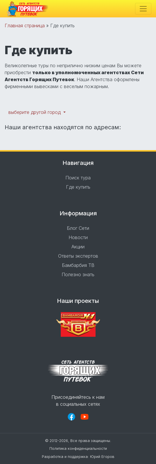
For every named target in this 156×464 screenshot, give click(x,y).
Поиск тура (78, 178)
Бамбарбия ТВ (78, 265)
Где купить (78, 187)
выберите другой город (35, 112)
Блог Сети (78, 228)
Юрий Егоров (102, 456)
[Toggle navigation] (143, 8)
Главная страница (25, 25)
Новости (78, 237)
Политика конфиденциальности (78, 448)
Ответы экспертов (78, 256)
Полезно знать (78, 274)
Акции (78, 247)
